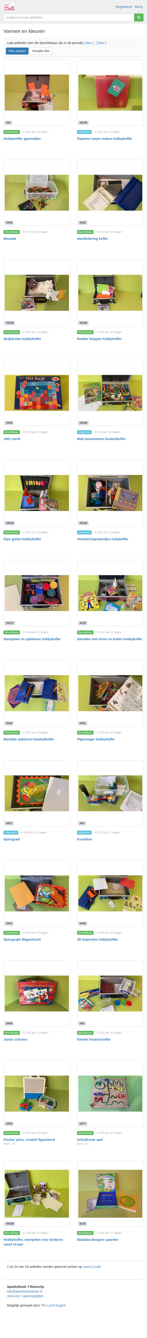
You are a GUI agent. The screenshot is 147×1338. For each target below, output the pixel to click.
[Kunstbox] (110, 793)
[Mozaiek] (37, 193)
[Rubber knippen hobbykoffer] (110, 293)
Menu (139, 7)
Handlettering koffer (92, 239)
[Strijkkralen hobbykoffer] (37, 293)
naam (87, 1267)
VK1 (8, 122)
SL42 (83, 1223)
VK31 (83, 723)
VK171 (10, 623)
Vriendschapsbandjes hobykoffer (103, 539)
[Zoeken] (138, 17)
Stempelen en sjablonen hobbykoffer (32, 639)
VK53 (9, 1123)
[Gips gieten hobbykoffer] (37, 493)
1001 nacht (12, 439)
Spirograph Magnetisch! (22, 939)
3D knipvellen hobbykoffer (97, 939)
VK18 (83, 623)
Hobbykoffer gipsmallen (22, 139)
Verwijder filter (41, 51)
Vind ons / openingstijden (25, 1296)
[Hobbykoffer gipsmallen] (37, 93)
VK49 (9, 1023)
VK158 (10, 1223)
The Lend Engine (53, 1305)
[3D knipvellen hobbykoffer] (110, 893)
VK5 (82, 1023)
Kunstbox (84, 839)
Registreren (123, 7)
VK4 (82, 823)
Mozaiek (10, 239)
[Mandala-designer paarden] (110, 1194)
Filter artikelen (17, 51)
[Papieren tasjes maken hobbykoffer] (110, 93)
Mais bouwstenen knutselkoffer (101, 439)
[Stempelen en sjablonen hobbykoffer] (37, 593)
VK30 (9, 723)
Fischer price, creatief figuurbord (29, 1140)
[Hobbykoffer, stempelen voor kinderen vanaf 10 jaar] (37, 1194)
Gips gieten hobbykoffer (22, 539)
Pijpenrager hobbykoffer (96, 739)
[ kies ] (88, 43)
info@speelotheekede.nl (24, 1291)
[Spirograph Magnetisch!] (37, 893)
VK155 (10, 322)
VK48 (83, 923)
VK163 (83, 523)
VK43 (9, 222)
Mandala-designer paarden (97, 1240)
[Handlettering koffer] (110, 193)
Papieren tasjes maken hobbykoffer (104, 139)
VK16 (9, 422)
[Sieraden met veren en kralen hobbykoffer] (110, 593)
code (97, 1267)
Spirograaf (12, 839)
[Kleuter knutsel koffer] (110, 994)
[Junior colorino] (37, 994)
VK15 (83, 222)
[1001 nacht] (37, 393)
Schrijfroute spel (90, 1140)
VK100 (83, 122)
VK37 (9, 823)
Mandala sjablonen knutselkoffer (29, 739)
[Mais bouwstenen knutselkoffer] (110, 393)
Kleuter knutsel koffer (94, 1039)
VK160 (83, 422)
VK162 (10, 523)
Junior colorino (15, 1039)
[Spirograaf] (37, 793)
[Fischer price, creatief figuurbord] (37, 1094)
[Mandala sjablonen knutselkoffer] (37, 693)
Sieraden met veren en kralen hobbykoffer (109, 639)
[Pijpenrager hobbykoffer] (110, 693)
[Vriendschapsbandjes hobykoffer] (110, 493)
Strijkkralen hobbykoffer (22, 339)
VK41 (9, 923)
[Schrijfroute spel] (110, 1094)
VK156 (83, 322)
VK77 (83, 1123)
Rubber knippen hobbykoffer (99, 339)
